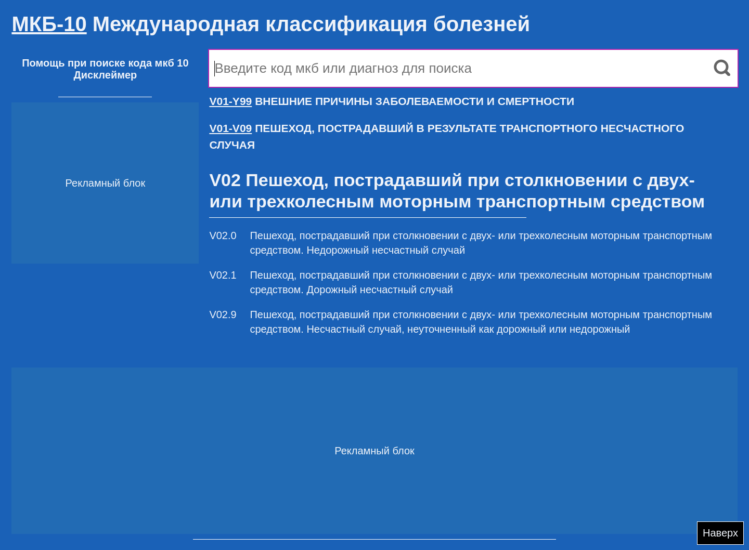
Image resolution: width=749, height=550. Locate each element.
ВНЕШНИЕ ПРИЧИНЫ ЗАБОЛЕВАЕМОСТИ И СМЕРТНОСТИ (391, 101)
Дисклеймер (105, 75)
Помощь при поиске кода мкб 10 (105, 63)
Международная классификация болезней (270, 23)
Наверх (720, 533)
